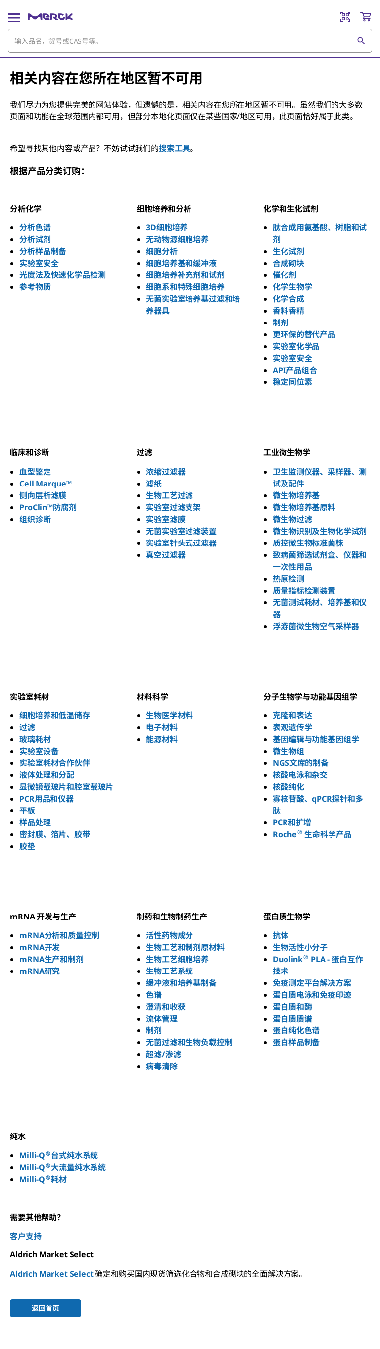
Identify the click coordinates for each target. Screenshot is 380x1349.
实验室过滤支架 (173, 507)
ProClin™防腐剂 (47, 507)
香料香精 (288, 310)
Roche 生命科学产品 (312, 834)
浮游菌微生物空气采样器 (316, 626)
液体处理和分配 (46, 774)
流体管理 (161, 1018)
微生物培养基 (296, 495)
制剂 (280, 322)
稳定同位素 (292, 382)
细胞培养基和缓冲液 (181, 263)
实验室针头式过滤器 (181, 543)
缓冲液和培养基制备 (181, 982)
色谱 (154, 994)
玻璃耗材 (34, 739)
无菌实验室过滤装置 (181, 531)
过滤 (27, 727)
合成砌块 (288, 263)
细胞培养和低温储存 (54, 715)
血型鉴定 (34, 471)
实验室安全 (38, 263)
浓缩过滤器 (165, 471)
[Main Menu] (14, 17)
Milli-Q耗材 (43, 1179)
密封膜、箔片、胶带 (54, 834)
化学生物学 (292, 286)
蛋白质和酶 (292, 1006)
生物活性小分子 (300, 947)
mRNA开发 (39, 947)
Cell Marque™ (45, 483)
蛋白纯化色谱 (296, 1030)
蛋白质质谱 (292, 1018)
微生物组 (288, 751)
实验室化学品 (296, 346)
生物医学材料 (169, 715)
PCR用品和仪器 (46, 798)
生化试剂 (288, 251)
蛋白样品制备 (296, 1042)
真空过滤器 (165, 554)
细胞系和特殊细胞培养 (185, 286)
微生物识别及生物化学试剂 (320, 531)
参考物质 (34, 286)
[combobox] (190, 40)
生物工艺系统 (169, 971)
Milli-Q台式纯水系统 (58, 1155)
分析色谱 (34, 227)
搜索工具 (174, 148)
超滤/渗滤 (163, 1054)
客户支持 (25, 1236)
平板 (27, 810)
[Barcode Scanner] (345, 17)
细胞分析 (161, 251)
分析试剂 (34, 239)
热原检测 (288, 578)
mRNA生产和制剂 (51, 959)
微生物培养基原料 (304, 507)
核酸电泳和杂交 (300, 774)
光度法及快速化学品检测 (62, 275)
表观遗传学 (292, 727)
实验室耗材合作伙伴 (54, 762)
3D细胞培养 (167, 227)
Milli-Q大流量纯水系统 (62, 1167)
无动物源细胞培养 (177, 239)
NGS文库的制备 (301, 762)
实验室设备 (38, 751)
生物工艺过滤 (169, 495)
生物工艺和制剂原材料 (185, 947)
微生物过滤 (292, 519)
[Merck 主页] (50, 17)
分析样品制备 (42, 251)
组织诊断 (34, 519)
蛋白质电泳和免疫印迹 (312, 994)
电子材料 (161, 727)
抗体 (280, 935)
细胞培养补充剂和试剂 (185, 275)
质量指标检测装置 (304, 590)
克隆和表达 (292, 715)
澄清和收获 (165, 1006)
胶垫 (27, 846)
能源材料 (161, 739)
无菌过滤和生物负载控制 (189, 1042)
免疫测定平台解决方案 (312, 982)
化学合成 (288, 298)
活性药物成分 (169, 935)
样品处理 (34, 822)
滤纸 (154, 483)
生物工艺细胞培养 (177, 959)
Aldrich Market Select (52, 1273)
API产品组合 (295, 370)
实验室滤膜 (165, 519)
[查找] (361, 41)
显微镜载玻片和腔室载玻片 (66, 786)
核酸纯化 (288, 786)
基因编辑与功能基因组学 (316, 739)
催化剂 (284, 275)
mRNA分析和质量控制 (59, 935)
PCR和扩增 (292, 822)
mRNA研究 (39, 971)
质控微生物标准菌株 (308, 543)
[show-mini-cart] (365, 16)
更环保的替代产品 (304, 334)
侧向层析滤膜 (42, 495)
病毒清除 (161, 1066)
